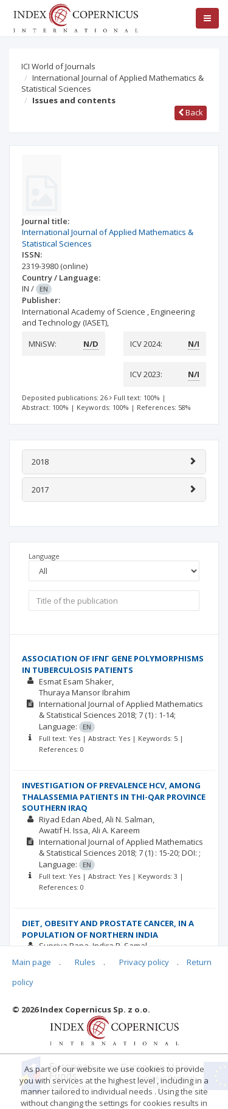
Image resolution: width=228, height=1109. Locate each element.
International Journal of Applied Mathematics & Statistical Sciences (112, 83)
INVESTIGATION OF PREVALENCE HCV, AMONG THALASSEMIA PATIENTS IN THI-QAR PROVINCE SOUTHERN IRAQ (114, 796)
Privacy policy (144, 962)
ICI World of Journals (58, 66)
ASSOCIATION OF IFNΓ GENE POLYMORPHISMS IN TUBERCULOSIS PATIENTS (113, 664)
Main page (31, 962)
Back (190, 112)
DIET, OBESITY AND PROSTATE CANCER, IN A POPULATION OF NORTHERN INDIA (108, 929)
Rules (85, 962)
